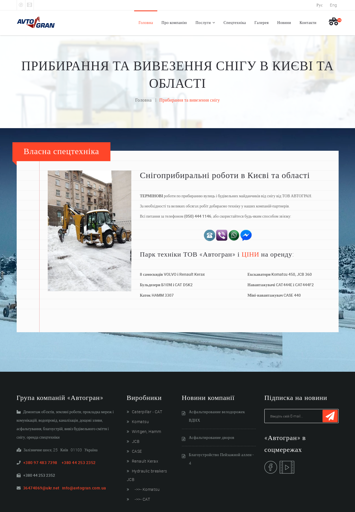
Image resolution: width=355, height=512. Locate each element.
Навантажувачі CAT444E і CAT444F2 (280, 284)
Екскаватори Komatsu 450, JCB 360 (279, 274)
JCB (136, 441)
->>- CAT (141, 499)
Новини (284, 22)
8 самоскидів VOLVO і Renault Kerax (172, 274)
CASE (137, 451)
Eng (333, 5)
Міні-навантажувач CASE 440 (274, 295)
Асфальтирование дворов (211, 437)
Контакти (308, 22)
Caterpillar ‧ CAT (147, 411)
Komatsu (140, 421)
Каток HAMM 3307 (156, 295)
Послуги (203, 22)
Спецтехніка (235, 22)
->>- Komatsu (146, 489)
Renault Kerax (145, 461)
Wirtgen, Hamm (146, 431)
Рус (320, 5)
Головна (145, 22)
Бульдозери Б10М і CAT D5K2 (166, 284)
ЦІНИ (250, 254)
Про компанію (174, 22)
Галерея (261, 22)
